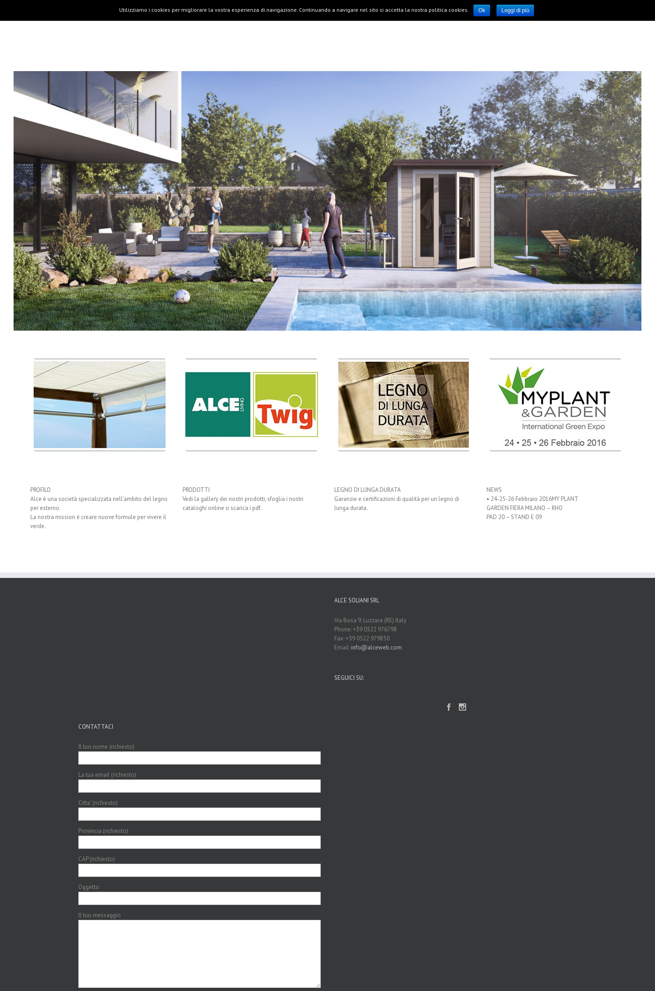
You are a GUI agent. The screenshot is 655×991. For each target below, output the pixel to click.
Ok (481, 10)
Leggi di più (515, 10)
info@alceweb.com (376, 647)
